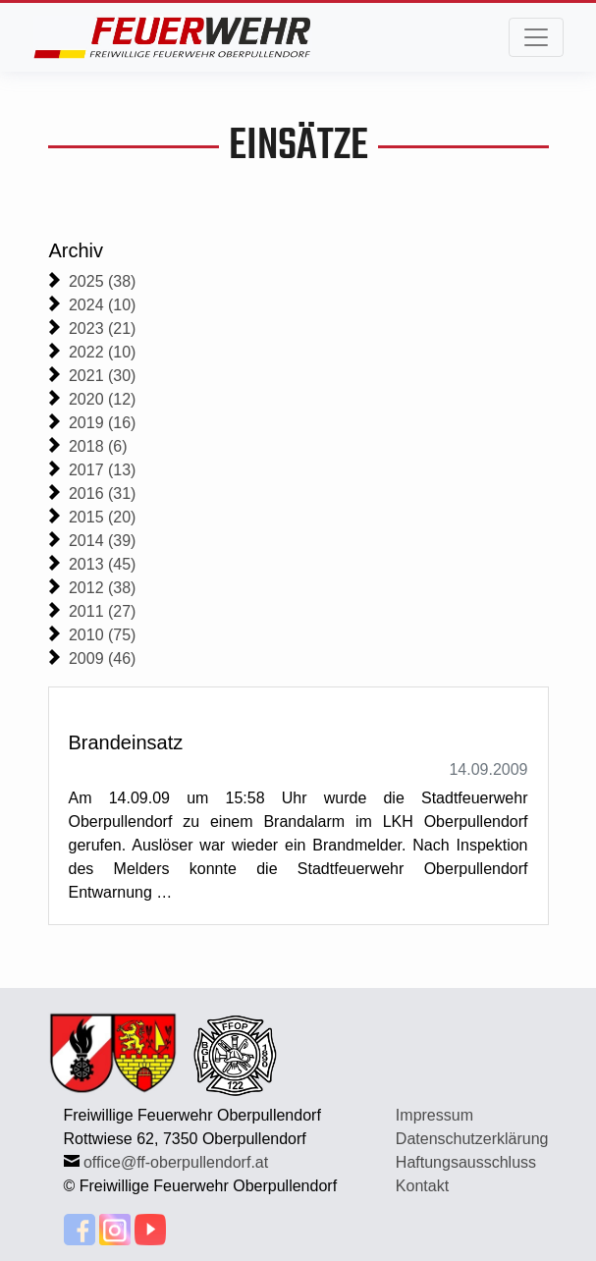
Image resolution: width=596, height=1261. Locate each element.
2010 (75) (102, 635)
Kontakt (422, 1186)
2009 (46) (102, 658)
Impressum (434, 1115)
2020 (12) (102, 399)
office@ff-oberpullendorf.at (175, 1162)
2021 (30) (102, 375)
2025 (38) (102, 281)
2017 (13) (102, 470)
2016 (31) (102, 493)
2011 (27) (102, 611)
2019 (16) (102, 422)
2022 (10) (102, 352)
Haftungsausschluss (466, 1162)
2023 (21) (102, 328)
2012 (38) (102, 587)
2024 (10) (102, 305)
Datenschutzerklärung (472, 1138)
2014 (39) (102, 540)
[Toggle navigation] (536, 37)
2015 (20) (102, 517)
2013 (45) (102, 564)
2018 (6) (98, 446)
